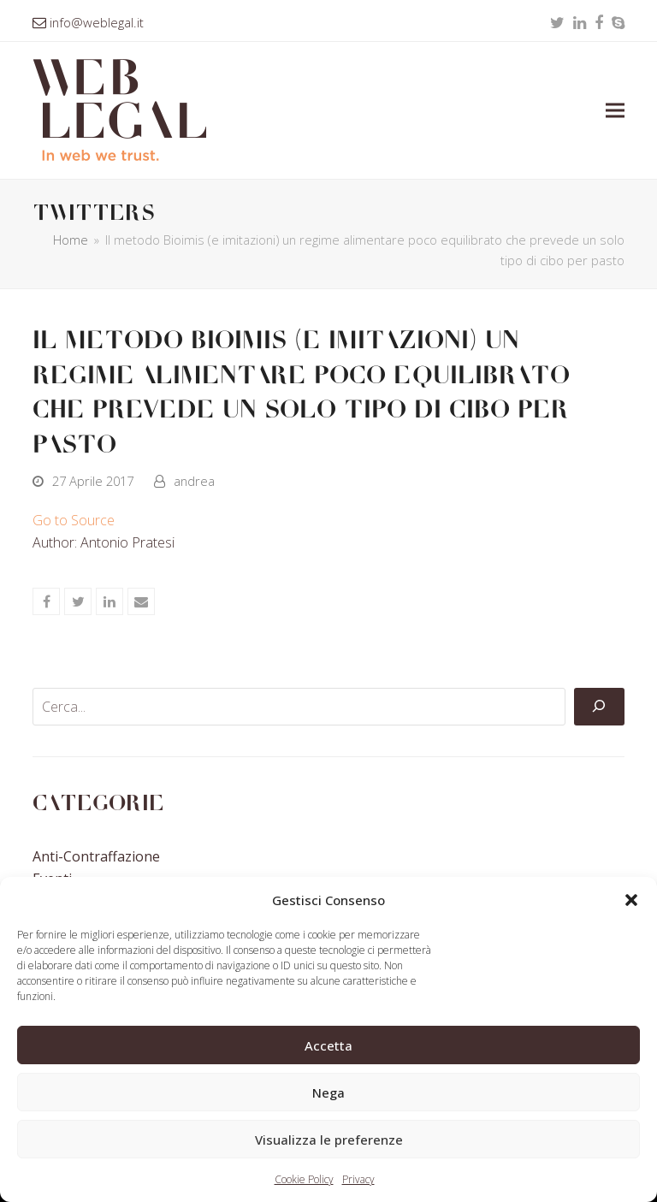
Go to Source (74, 520)
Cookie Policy (304, 1179)
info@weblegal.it (97, 22)
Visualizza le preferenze (329, 1139)
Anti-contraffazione (96, 856)
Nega (328, 1092)
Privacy (358, 1179)
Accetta (328, 1045)
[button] (631, 900)
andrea (194, 480)
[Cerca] (599, 706)
